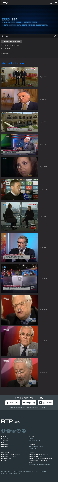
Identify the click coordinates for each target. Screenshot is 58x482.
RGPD (30, 462)
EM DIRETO (32, 438)
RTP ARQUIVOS (5, 444)
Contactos (32, 448)
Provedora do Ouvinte (8, 456)
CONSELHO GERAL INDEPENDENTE (38, 454)
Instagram (13, 431)
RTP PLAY (31, 436)
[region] (29, 21)
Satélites (4, 460)
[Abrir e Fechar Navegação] (55, 3)
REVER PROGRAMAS (34, 440)
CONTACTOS (5, 452)
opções (4, 54)
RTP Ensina (4, 446)
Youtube (19, 431)
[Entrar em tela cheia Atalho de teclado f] (55, 36)
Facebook (3, 431)
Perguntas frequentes (36, 446)
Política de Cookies (20, 471)
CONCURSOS (32, 444)
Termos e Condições (32, 471)
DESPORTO (4, 438)
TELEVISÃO (4, 440)
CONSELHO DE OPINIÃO (35, 456)
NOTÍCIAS (4, 436)
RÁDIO (3, 442)
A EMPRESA (32, 452)
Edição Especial (10, 45)
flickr (24, 431)
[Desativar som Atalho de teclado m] (7, 36)
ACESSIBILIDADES (6, 458)
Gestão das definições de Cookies (39, 464)
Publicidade (43, 471)
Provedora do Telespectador (10, 454)
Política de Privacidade (7, 471)
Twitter (8, 431)
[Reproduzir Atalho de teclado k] (3, 36)
